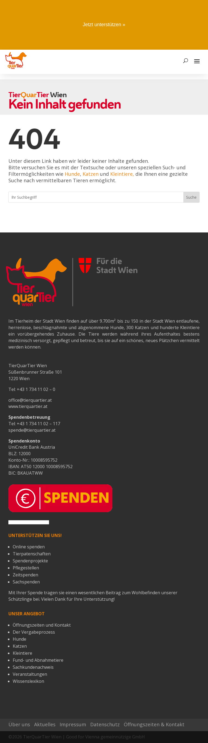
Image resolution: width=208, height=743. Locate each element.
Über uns (19, 724)
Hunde (72, 174)
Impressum (73, 724)
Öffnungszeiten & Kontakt (154, 724)
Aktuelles (45, 724)
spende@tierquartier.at (32, 430)
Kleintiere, (122, 174)
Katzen (91, 174)
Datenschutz (105, 724)
